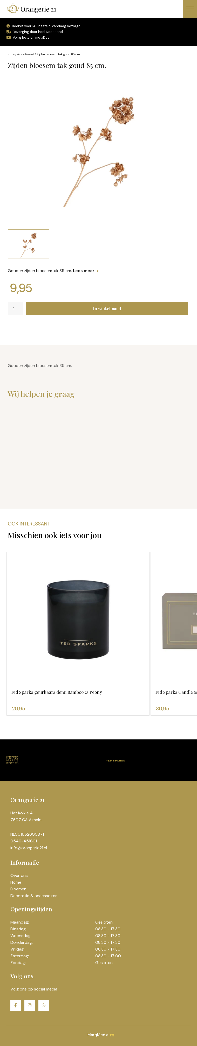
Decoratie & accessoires (33, 895)
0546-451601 (23, 841)
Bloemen (18, 889)
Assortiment (25, 54)
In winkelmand (107, 308)
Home (10, 54)
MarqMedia (100, 1034)
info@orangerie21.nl (28, 847)
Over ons (19, 875)
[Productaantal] (15, 308)
